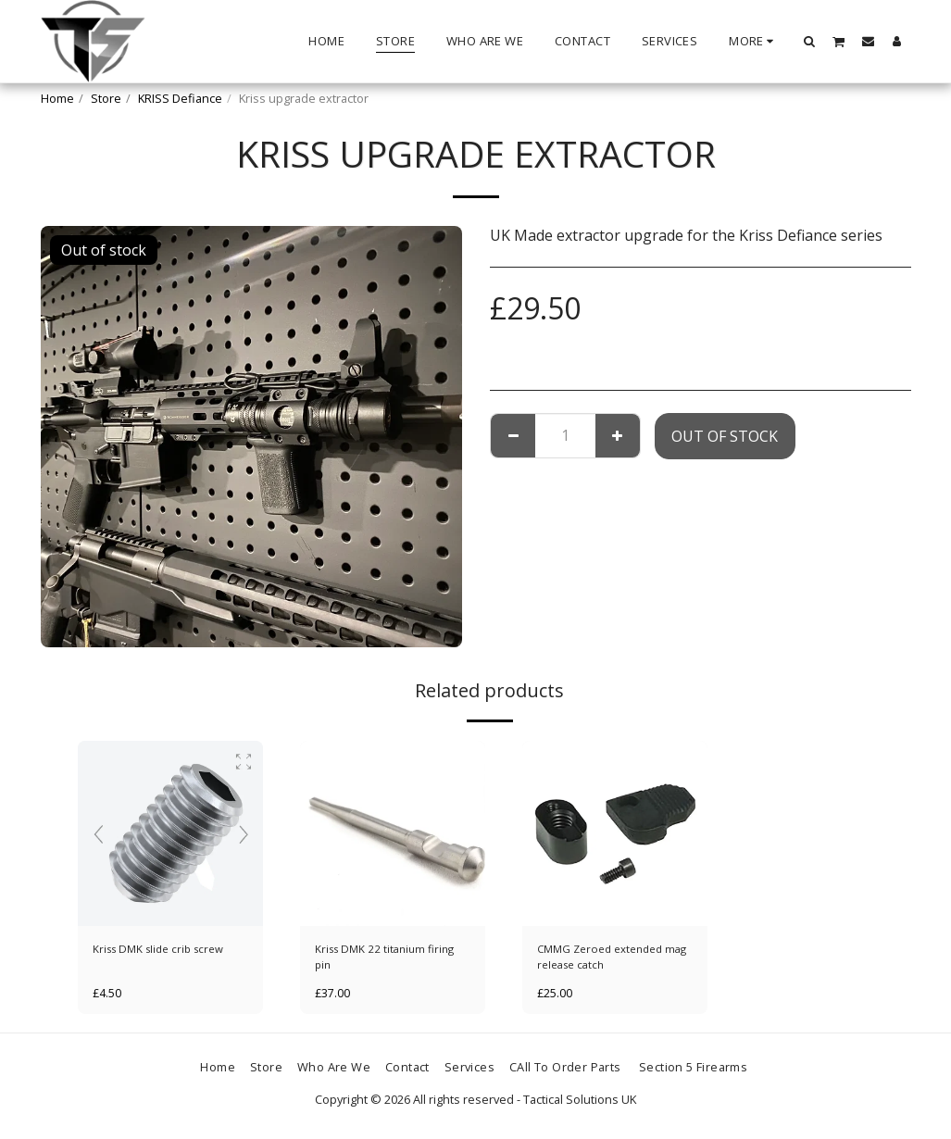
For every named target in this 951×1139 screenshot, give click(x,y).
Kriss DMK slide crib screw (164, 949)
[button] (808, 40)
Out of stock (724, 436)
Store (106, 98)
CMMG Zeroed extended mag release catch (606, 958)
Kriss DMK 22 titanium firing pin (389, 958)
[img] (170, 833)
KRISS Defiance (180, 98)
